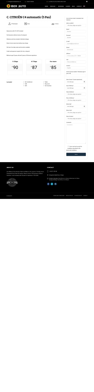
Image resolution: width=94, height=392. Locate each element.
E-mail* (76, 42)
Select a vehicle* (76, 24)
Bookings (61, 6)
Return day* (76, 105)
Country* (76, 67)
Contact (79, 6)
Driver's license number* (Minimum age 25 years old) (76, 73)
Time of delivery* (76, 93)
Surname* (76, 36)
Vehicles (52, 6)
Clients (68, 6)
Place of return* (76, 117)
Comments (76, 133)
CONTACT (85, 195)
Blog (73, 6)
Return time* (76, 111)
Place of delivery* (76, 99)
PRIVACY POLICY (69, 195)
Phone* (76, 48)
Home (46, 6)
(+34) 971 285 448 (53, 171)
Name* (76, 30)
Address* (76, 54)
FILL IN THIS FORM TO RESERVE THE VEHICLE (74, 19)
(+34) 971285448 (29, 1)
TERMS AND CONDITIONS (58, 195)
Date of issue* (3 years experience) (76, 80)
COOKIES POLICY (78, 195)
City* (76, 60)
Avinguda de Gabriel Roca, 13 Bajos (56, 175)
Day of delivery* (76, 87)
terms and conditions (71, 150)
